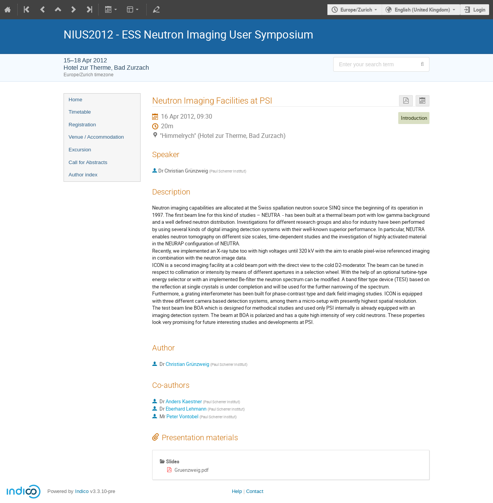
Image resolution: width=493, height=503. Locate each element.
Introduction (414, 117)
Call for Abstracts (88, 162)
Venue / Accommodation (96, 137)
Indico (82, 491)
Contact (254, 491)
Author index (83, 175)
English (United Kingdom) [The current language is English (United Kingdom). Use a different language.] (422, 9)
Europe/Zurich (356, 9)
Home (75, 99)
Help (237, 491)
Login (479, 9)
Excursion (80, 150)
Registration (82, 124)
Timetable (80, 112)
